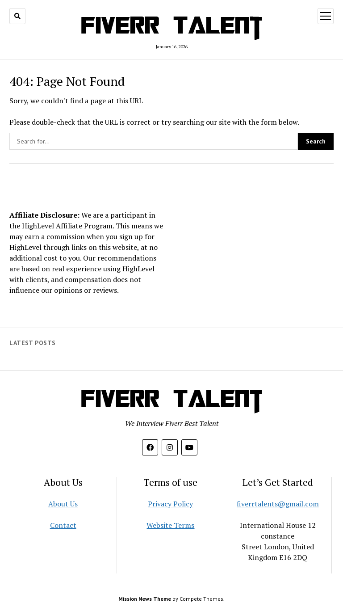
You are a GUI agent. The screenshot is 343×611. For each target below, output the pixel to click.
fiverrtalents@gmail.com (278, 504)
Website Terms (170, 525)
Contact (63, 525)
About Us (63, 504)
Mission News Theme (144, 598)
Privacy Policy (170, 504)
